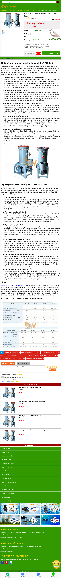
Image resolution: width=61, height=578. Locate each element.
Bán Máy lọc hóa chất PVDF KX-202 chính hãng (32, 401)
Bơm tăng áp (5, 471)
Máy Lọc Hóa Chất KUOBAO (34, 10)
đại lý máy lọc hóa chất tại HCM (49, 355)
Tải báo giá (56, 19)
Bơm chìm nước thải (7, 463)
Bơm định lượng (6, 459)
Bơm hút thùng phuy (7, 493)
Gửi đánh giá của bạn (8, 363)
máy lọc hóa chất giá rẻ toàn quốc (50, 352)
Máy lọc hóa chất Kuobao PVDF (50, 10)
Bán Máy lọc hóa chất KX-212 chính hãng (30, 387)
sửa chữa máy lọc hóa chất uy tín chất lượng (12, 358)
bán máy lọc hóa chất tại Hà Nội (30, 355)
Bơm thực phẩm (6, 478)
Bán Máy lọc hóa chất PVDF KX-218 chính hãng (32, 430)
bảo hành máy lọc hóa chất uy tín (35, 358)
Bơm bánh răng (6, 448)
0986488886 (10, 537)
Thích (7, 381)
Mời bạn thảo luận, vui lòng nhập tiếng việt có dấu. (22, 368)
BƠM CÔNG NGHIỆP (6, 486)
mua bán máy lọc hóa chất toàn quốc (10, 355)
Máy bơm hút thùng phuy (9, 482)
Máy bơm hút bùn (6, 467)
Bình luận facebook (23, 363)
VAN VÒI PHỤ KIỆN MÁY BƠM (9, 501)
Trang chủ (3, 10)
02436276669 (18, 537)
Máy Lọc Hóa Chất (21, 10)
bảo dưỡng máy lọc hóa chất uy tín (30, 352)
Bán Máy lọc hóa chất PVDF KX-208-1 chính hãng (32, 415)
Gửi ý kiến (52, 369)
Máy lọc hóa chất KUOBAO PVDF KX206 (14, 285)
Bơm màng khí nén (7, 456)
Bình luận (34, 18)
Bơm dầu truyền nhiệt (8, 489)
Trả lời (2, 381)
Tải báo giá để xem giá (35, 24)
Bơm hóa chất (12, 10)
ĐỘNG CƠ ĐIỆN (5, 497)
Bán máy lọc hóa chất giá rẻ (12, 352)
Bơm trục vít (5, 474)
